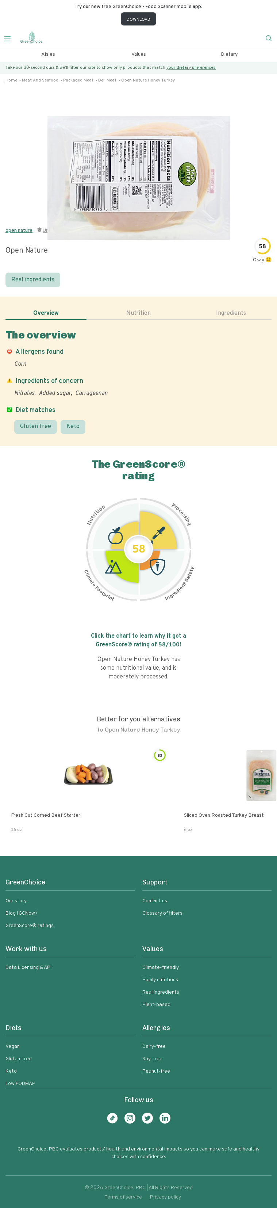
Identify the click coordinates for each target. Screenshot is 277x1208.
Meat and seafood (40, 80)
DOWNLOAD (138, 20)
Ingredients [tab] (231, 313)
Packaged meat (78, 80)
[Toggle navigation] (10, 38)
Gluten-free (18, 1059)
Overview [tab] (46, 313)
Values (138, 54)
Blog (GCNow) (21, 913)
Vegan (12, 1046)
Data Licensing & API (28, 968)
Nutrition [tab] (138, 313)
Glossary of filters (162, 913)
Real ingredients (32, 280)
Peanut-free (156, 1071)
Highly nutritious (160, 980)
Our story (16, 901)
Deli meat (107, 80)
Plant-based (156, 1005)
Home (11, 80)
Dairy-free (154, 1046)
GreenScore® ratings (29, 926)
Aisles (48, 54)
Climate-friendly (160, 968)
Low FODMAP (20, 1084)
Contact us (154, 901)
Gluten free (35, 426)
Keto (73, 426)
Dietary (229, 54)
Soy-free (152, 1059)
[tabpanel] (138, 381)
